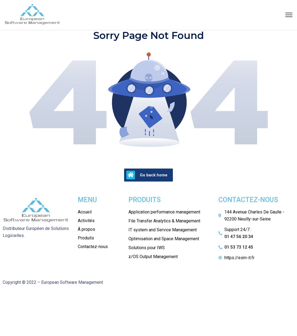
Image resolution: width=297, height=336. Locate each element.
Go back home (146, 175)
